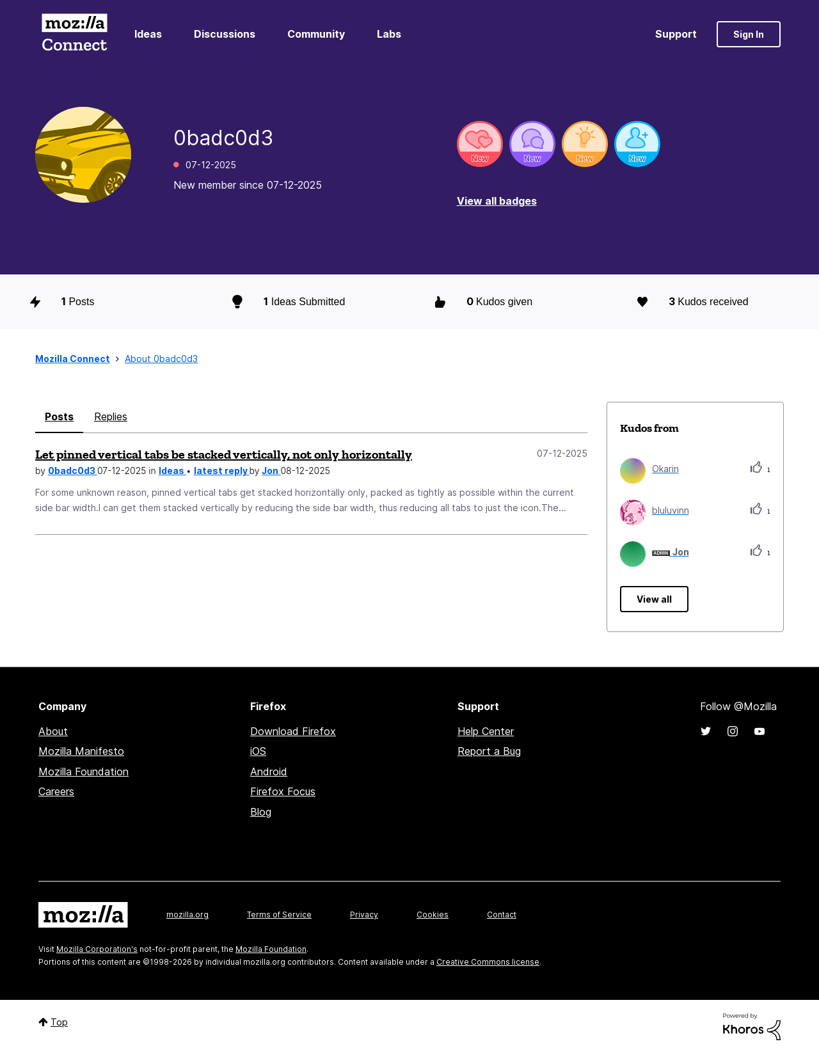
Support (676, 34)
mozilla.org (187, 914)
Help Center (485, 731)
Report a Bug (489, 751)
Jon (271, 470)
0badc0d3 (72, 470)
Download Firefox (293, 731)
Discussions (224, 34)
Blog (260, 811)
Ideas (148, 34)
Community (316, 34)
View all (654, 599)
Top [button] (59, 1022)
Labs (389, 34)
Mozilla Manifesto (81, 751)
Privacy (364, 914)
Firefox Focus (282, 791)
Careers (56, 791)
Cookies (433, 914)
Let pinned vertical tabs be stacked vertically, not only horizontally (223, 454)
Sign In (748, 34)
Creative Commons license (487, 962)
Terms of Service (279, 914)
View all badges (497, 200)
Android (268, 771)
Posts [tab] (59, 416)
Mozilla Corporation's (97, 949)
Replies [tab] (110, 416)
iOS (258, 751)
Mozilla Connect (74, 34)
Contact (501, 914)
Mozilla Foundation (83, 771)
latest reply (222, 470)
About (53, 731)
